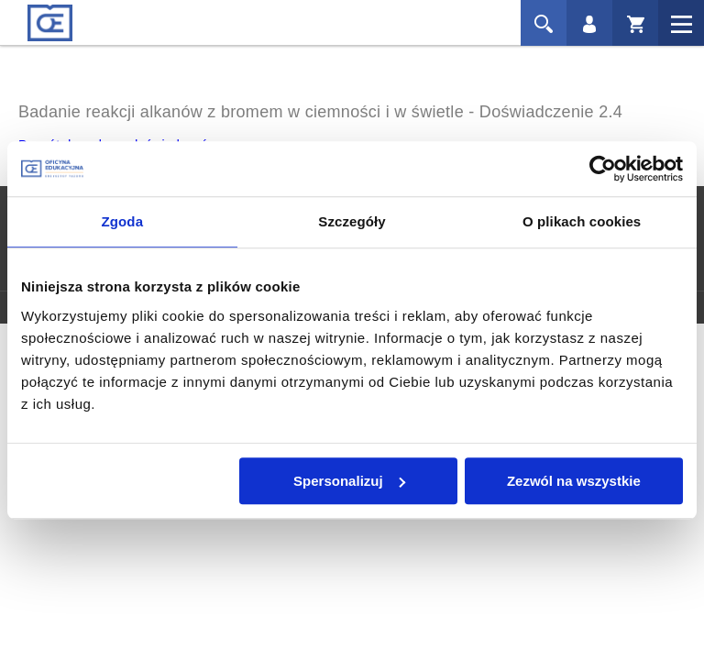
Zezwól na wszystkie (574, 481)
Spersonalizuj (349, 481)
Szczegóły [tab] (351, 221)
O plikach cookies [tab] (581, 221)
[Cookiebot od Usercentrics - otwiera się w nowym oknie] (602, 168)
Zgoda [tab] (123, 221)
